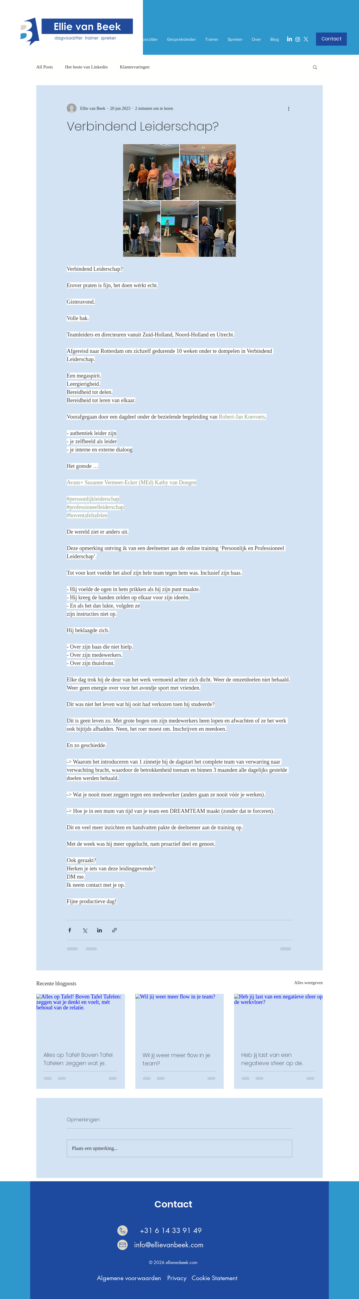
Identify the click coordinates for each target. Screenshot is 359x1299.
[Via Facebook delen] (70, 930)
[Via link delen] (114, 930)
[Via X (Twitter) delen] (84, 930)
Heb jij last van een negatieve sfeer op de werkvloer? (271, 1059)
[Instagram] (298, 39)
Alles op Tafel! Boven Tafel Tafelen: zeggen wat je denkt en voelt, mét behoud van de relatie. (78, 1059)
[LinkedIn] (289, 39)
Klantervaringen (134, 66)
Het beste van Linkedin (86, 66)
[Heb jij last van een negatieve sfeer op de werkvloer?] (278, 1018)
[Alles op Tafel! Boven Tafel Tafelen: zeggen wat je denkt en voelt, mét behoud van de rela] (80, 1018)
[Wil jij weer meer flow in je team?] (179, 1019)
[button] (331, 39)
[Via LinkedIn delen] (99, 930)
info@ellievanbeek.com (169, 1244)
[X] (306, 39)
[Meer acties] (288, 108)
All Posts (44, 66)
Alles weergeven (308, 982)
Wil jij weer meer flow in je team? (176, 1059)
